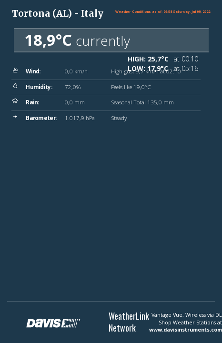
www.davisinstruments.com (185, 329)
